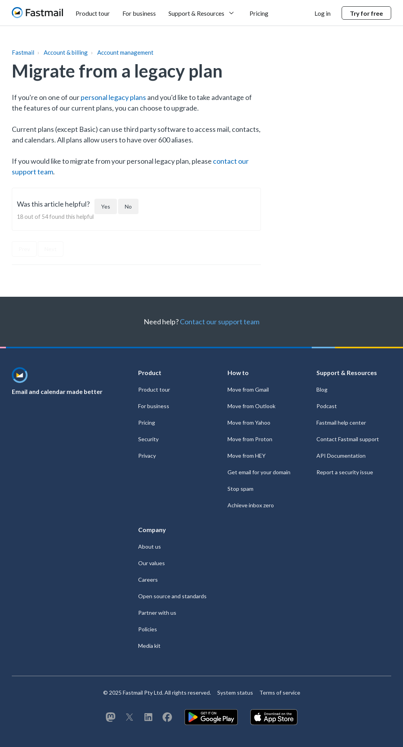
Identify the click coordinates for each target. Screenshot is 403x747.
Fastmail (23, 52)
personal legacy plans (113, 97)
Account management (125, 52)
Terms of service (279, 692)
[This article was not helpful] (128, 206)
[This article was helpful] (105, 206)
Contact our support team (219, 321)
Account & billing (66, 52)
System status (235, 692)
